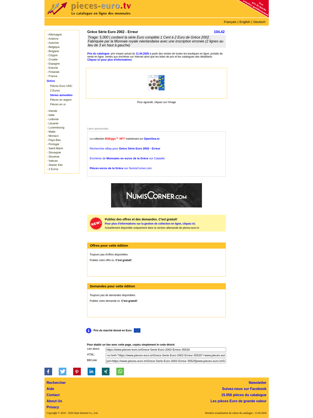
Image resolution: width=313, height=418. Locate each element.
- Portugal (53, 144)
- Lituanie (52, 123)
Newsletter (258, 383)
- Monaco (53, 135)
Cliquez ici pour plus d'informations (109, 59)
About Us (54, 401)
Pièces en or (58, 104)
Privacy (53, 407)
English (244, 22)
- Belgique (53, 47)
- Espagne (53, 63)
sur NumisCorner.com (121, 168)
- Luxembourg (55, 127)
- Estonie (52, 67)
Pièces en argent (61, 99)
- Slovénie (53, 156)
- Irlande (52, 110)
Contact (53, 395)
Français (230, 22)
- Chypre (52, 55)
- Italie (51, 115)
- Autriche (53, 42)
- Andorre (52, 38)
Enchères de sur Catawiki (127, 158)
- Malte (51, 131)
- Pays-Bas (54, 140)
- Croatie (52, 59)
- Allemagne (54, 34)
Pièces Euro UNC (61, 86)
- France (52, 76)
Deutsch (259, 22)
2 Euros (55, 90)
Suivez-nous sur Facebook (244, 389)
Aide (50, 389)
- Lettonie (53, 119)
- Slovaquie (54, 152)
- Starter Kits (55, 165)
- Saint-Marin (55, 148)
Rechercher (56, 383)
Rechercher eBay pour (125, 148)
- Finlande (53, 72)
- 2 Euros (52, 169)
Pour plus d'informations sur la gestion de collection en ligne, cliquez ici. (150, 223)
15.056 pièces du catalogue (243, 395)
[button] (48, 371)
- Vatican (52, 160)
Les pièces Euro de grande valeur (238, 401)
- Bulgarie (53, 51)
